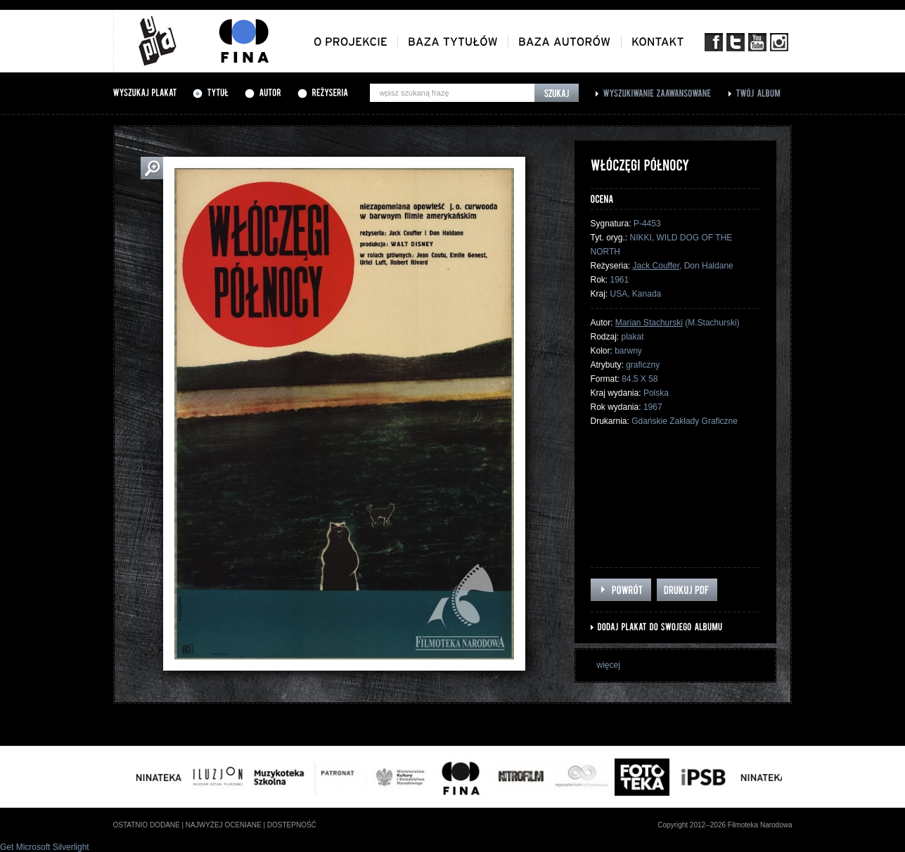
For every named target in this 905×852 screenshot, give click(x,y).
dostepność (291, 825)
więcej (608, 665)
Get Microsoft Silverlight (44, 847)
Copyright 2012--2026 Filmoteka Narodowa (724, 825)
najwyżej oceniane (224, 825)
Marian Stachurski (649, 323)
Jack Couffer (656, 266)
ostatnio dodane (146, 825)
